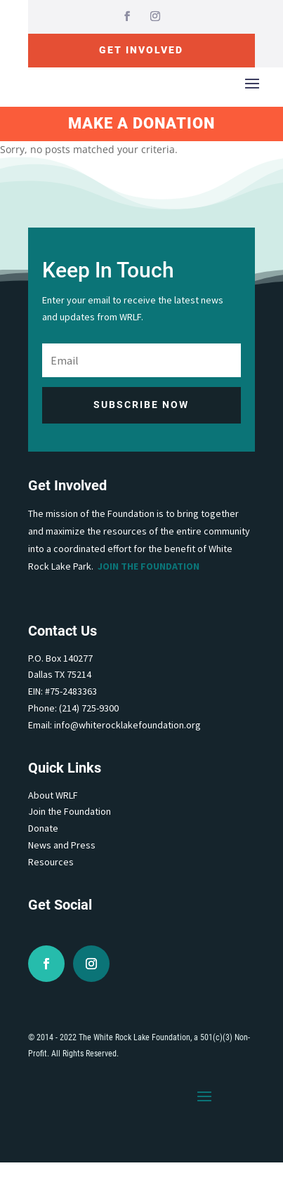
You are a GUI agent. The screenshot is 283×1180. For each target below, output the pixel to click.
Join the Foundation (148, 566)
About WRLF (53, 795)
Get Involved (141, 49)
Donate (43, 828)
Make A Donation (141, 123)
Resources (51, 861)
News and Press (62, 845)
